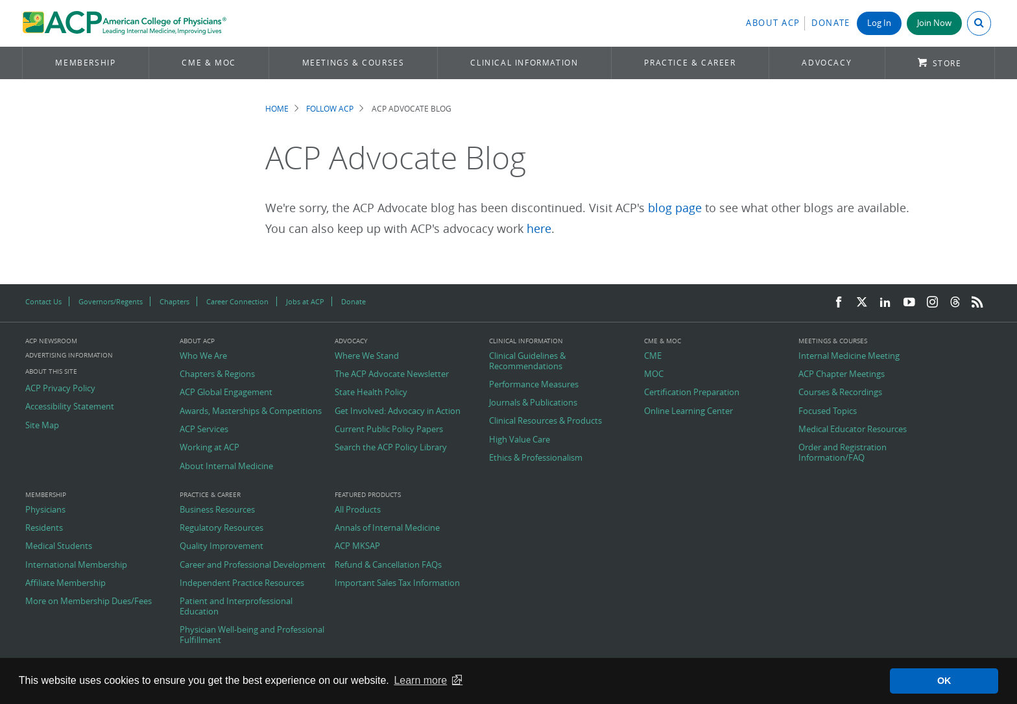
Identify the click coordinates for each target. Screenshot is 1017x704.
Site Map (42, 425)
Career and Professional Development (253, 565)
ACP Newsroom (51, 341)
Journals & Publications (533, 403)
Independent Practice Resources (242, 583)
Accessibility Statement (69, 407)
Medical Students (58, 546)
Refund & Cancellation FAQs (388, 565)
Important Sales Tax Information (397, 583)
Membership (85, 62)
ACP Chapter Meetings (841, 374)
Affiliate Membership (65, 583)
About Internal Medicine (226, 466)
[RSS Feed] (977, 302)
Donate (830, 23)
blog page (675, 207)
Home (277, 108)
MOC (654, 374)
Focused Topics (827, 411)
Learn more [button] (420, 680)
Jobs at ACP (305, 301)
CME (653, 356)
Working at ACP (209, 448)
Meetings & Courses (353, 62)
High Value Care (519, 440)
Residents (44, 528)
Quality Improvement (221, 546)
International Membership (76, 565)
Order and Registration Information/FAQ (842, 453)
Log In (879, 23)
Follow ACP (329, 108)
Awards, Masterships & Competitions (251, 411)
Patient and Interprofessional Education (236, 606)
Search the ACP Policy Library (391, 448)
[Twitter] (862, 302)
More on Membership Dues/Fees (88, 601)
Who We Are (203, 356)
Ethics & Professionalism (535, 458)
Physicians (45, 510)
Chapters (174, 301)
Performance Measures (534, 385)
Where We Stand (367, 356)
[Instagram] (933, 302)
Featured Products (368, 495)
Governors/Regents (110, 301)
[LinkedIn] (885, 302)
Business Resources (217, 510)
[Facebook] (838, 302)
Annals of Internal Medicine (387, 528)
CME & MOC (208, 62)
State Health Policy (371, 392)
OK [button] (944, 680)
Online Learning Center (688, 411)
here (539, 228)
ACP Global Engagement (226, 392)
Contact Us (43, 301)
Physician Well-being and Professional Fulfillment (252, 635)
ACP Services (204, 429)
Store (947, 63)
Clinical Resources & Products (545, 421)
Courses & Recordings (840, 392)
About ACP (773, 23)
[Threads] (955, 302)
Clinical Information (524, 62)
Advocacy (827, 62)
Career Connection (237, 301)
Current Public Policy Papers (389, 429)
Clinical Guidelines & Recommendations (527, 361)
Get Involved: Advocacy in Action (398, 411)
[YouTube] (909, 302)
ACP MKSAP (357, 546)
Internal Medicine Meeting (849, 356)
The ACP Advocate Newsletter (392, 374)
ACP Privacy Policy (60, 388)
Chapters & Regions (217, 374)
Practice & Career (690, 62)
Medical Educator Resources (852, 429)
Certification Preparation (691, 392)
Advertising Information (69, 355)
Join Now (934, 23)
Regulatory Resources (221, 528)
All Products (358, 510)
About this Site (51, 371)
